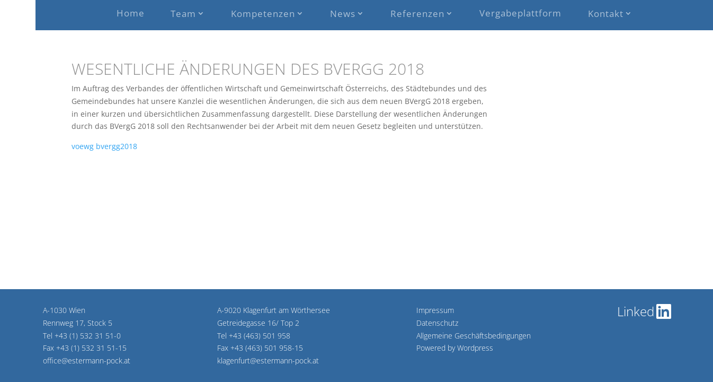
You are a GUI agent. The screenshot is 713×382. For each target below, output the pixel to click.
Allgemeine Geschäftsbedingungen (473, 336)
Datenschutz (437, 323)
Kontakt (605, 13)
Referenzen (417, 13)
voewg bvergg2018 (104, 146)
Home (131, 13)
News (342, 13)
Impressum (435, 310)
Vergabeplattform (520, 13)
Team (183, 13)
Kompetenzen (263, 13)
